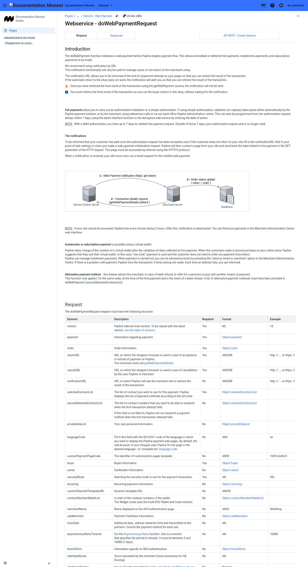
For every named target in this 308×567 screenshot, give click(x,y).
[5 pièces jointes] (116, 16)
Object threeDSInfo (234, 549)
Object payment (232, 337)
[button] (5, 5)
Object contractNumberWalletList (243, 498)
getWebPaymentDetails (158, 363)
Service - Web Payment (98, 16)
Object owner (230, 470)
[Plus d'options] (298, 16)
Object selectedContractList (239, 392)
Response (116, 35)
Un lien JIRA (132, 16)
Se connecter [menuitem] (296, 5)
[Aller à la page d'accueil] (52, 5)
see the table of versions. (140, 330)
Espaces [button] (103, 5)
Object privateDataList (236, 424)
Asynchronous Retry (136, 534)
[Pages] (28, 31)
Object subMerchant (234, 516)
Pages (69, 16)
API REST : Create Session (240, 35)
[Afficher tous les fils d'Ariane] (78, 16)
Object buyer (230, 463)
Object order (229, 348)
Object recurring (232, 484)
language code (168, 449)
